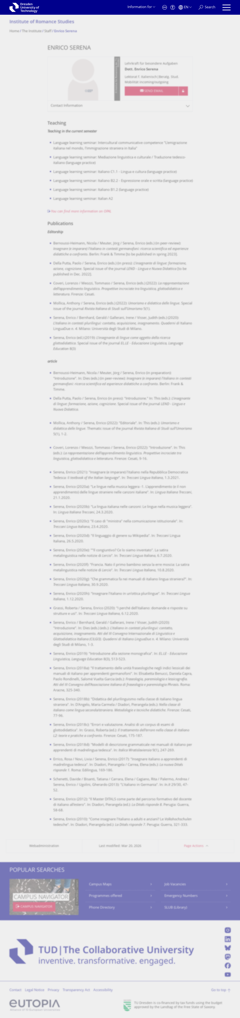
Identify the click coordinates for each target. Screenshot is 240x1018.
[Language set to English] (185, 7)
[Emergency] (164, 7)
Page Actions (194, 846)
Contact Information (67, 106)
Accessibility (103, 990)
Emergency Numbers (181, 896)
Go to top (218, 990)
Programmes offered (105, 896)
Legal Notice (34, 990)
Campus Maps (100, 884)
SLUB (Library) (175, 907)
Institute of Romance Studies (41, 22)
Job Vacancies (175, 884)
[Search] (207, 7)
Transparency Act (76, 990)
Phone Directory (102, 907)
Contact (15, 990)
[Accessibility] (172, 7)
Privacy (53, 990)
